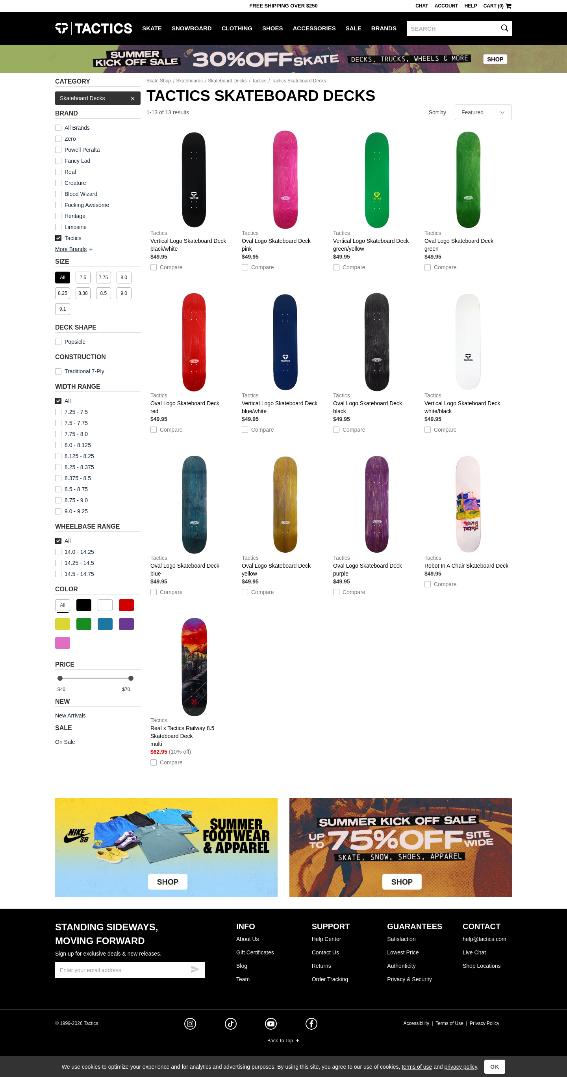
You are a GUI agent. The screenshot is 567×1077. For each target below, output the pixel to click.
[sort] (483, 112)
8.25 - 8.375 (74, 467)
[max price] (131, 689)
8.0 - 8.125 (73, 445)
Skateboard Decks (98, 98)
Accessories (314, 28)
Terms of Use (449, 1023)
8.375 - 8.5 (73, 478)
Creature (75, 183)
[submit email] (195, 968)
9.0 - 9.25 (71, 511)
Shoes (272, 28)
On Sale (65, 742)
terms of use (417, 1067)
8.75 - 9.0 (71, 500)
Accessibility (416, 1023)
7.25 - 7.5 (71, 412)
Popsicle (75, 342)
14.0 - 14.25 (74, 552)
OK (494, 1067)
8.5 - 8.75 (71, 489)
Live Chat (474, 952)
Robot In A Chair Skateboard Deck (468, 512)
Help (471, 6)
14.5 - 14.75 (74, 574)
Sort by (437, 112)
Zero (70, 139)
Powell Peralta (82, 150)
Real (70, 172)
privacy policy (460, 1067)
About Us (247, 939)
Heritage (75, 216)
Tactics (93, 28)
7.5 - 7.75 (71, 423)
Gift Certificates (255, 952)
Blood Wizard (81, 194)
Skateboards (189, 81)
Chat (421, 6)
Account (446, 6)
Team (243, 979)
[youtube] (271, 1025)
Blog (241, 966)
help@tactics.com (484, 939)
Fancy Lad (77, 161)
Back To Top (283, 1040)
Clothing (237, 28)
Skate (152, 28)
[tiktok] (231, 1025)
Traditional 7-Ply (84, 371)
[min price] (66, 689)
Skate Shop (158, 81)
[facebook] (311, 1025)
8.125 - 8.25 (74, 456)
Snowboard (192, 28)
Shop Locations (482, 966)
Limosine (76, 227)
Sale (353, 28)
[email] (130, 970)
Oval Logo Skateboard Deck (285, 191)
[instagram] (190, 1025)
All (63, 401)
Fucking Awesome (87, 205)
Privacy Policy (484, 1023)
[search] (459, 28)
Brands (384, 28)
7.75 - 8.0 (71, 434)
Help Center (326, 939)
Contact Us (325, 952)
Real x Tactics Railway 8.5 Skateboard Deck (194, 683)
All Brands (77, 128)
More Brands (74, 249)
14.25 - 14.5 (74, 563)
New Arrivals (70, 715)
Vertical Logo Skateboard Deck (194, 191)
